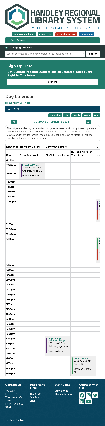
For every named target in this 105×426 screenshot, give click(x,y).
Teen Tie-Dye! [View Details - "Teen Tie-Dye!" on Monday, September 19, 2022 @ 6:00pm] (80, 358)
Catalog (13, 47)
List (67, 115)
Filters (15, 108)
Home (8, 103)
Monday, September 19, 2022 (51, 122)
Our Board (36, 397)
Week (87, 115)
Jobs (32, 400)
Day (96, 115)
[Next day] (88, 122)
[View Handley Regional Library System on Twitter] (95, 395)
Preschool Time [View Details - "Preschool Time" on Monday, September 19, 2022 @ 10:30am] (30, 165)
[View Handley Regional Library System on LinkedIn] (81, 401)
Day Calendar (22, 103)
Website (27, 47)
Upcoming (55, 115)
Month (76, 115)
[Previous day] (14, 122)
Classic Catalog (64, 394)
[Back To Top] (52, 420)
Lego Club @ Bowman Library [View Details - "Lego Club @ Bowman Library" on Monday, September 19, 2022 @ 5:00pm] (56, 340)
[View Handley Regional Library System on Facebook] (82, 395)
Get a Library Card (66, 34)
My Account (86, 34)
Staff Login (61, 390)
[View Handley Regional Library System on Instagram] (88, 395)
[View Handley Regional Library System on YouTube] (88, 401)
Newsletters (45, 34)
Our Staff (35, 394)
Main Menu (16, 40)
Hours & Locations (23, 34)
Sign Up (52, 82)
